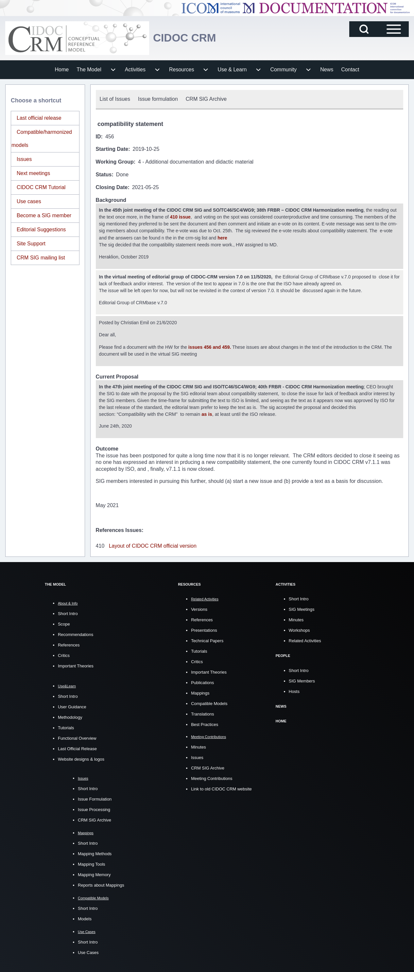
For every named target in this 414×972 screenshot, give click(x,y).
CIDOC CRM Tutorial (41, 187)
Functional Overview (77, 737)
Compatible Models (209, 702)
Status (104, 174)
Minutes (198, 746)
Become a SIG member (44, 215)
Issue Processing (94, 808)
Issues (24, 159)
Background (111, 200)
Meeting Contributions (211, 777)
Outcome (107, 448)
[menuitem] (62, 70)
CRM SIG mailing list (41, 257)
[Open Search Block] (364, 29)
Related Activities (305, 639)
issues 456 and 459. (209, 346)
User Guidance (72, 705)
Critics (64, 654)
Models (85, 917)
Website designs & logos (81, 758)
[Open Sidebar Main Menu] (394, 29)
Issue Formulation (95, 798)
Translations (202, 713)
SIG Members (302, 679)
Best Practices (204, 723)
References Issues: (120, 529)
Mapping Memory (94, 873)
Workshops (299, 629)
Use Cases (88, 951)
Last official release (39, 118)
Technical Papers (207, 639)
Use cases (29, 201)
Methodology (70, 716)
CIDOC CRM (187, 37)
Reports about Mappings (101, 884)
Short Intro (68, 612)
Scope (64, 623)
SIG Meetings (302, 608)
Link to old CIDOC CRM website (221, 788)
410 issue (180, 217)
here (222, 237)
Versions (199, 608)
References (68, 644)
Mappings (200, 692)
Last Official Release (77, 747)
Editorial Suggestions (41, 229)
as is (206, 412)
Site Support (31, 243)
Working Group (115, 162)
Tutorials (66, 726)
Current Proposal (117, 375)
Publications (202, 681)
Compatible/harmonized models (41, 138)
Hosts (294, 690)
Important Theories (76, 665)
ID (98, 136)
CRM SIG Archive (94, 819)
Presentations (204, 629)
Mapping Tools (91, 863)
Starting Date (112, 149)
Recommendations (75, 633)
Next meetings (33, 173)
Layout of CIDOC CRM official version (153, 545)
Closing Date (112, 187)
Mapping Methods (95, 852)
